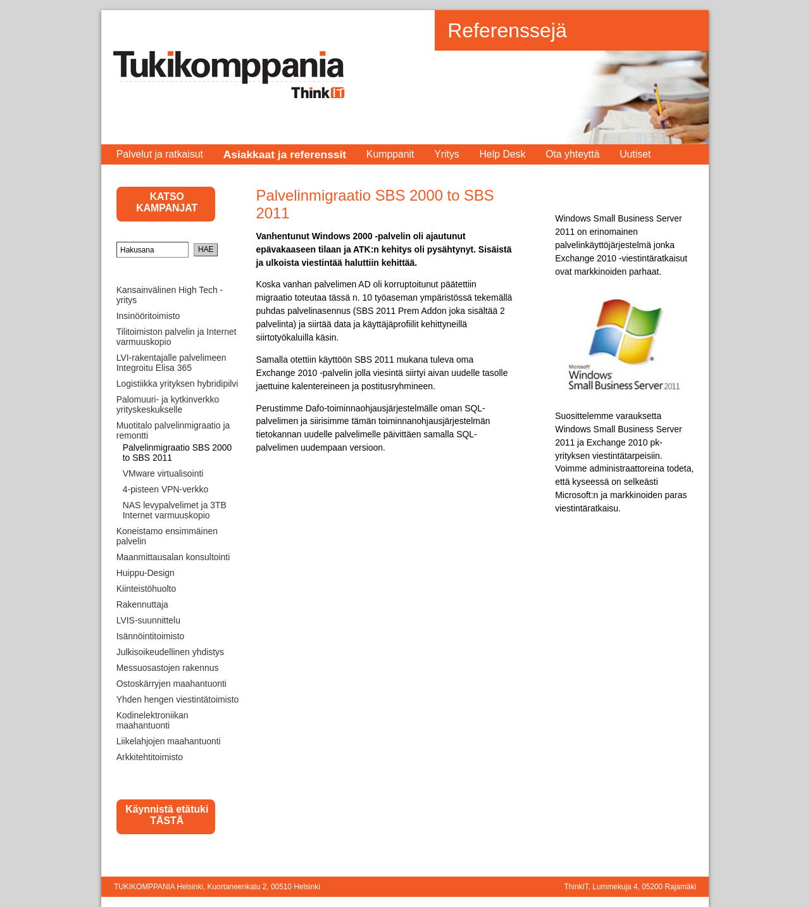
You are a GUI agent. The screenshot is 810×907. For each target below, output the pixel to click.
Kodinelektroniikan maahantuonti (152, 720)
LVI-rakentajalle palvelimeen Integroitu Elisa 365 (171, 363)
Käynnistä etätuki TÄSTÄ (166, 815)
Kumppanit (390, 154)
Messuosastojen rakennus (167, 668)
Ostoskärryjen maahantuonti (171, 684)
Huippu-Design (145, 573)
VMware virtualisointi (163, 473)
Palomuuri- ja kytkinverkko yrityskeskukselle (167, 404)
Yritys (446, 154)
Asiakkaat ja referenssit (285, 154)
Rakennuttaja (142, 604)
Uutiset (635, 154)
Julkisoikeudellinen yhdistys (170, 652)
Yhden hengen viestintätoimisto (177, 699)
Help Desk (502, 154)
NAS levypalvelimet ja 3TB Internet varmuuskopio (175, 510)
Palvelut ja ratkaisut (159, 154)
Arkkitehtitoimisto (149, 757)
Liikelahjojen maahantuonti (168, 741)
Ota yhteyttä (572, 154)
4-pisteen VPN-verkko (165, 489)
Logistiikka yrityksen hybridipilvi (177, 383)
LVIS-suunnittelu (148, 620)
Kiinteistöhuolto (146, 589)
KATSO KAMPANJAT (166, 202)
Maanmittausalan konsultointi (173, 557)
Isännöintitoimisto (150, 636)
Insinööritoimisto (148, 316)
